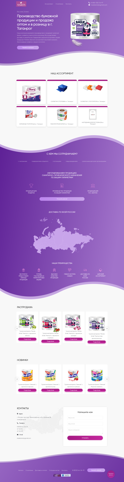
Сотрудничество (54, 470)
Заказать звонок (96, 470)
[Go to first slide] (107, 379)
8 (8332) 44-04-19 (22, 426)
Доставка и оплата (41, 470)
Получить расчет (62, 199)
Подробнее (27, 339)
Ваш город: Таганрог (23, 11)
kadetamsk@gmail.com (98, 5)
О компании (29, 470)
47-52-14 (19, 429)
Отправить (85, 438)
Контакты (64, 470)
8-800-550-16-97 (96, 3)
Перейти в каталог (28, 47)
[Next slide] (107, 328)
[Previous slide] (17, 328)
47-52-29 (20, 431)
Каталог (20, 470)
